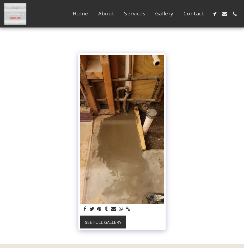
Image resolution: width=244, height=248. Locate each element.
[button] (214, 13)
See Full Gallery (103, 222)
